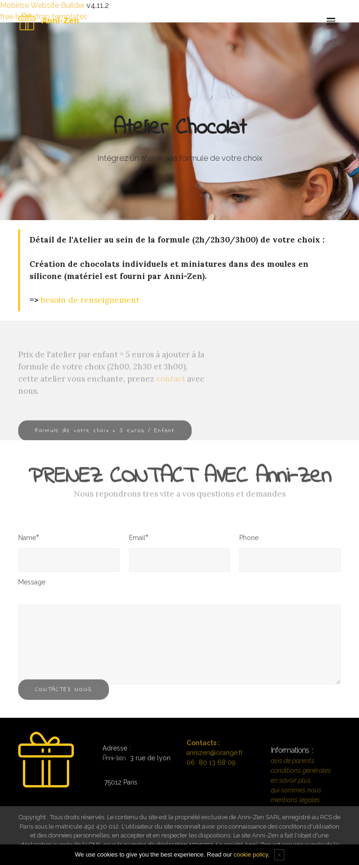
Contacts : (203, 750)
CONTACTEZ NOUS (63, 694)
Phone (248, 540)
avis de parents (293, 775)
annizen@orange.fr (215, 760)
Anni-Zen (60, 20)
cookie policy (251, 854)
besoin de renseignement (90, 300)
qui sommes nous (296, 804)
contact (170, 396)
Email (137, 540)
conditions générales (301, 785)
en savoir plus (291, 795)
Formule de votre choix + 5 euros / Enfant (105, 435)
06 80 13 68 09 (211, 769)
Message (31, 584)
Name (27, 540)
